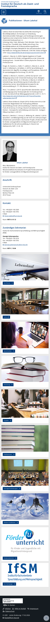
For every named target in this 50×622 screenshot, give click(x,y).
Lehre (5, 317)
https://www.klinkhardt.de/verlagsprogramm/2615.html (25, 53)
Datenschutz (8, 611)
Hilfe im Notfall (19, 609)
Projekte (6, 420)
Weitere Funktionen (9, 522)
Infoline (7, 609)
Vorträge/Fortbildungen (11, 488)
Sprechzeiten (8, 351)
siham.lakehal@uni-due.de (13, 216)
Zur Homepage (8, 584)
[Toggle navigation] (3, 12)
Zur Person (7, 283)
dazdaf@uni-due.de (12, 618)
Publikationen (8, 454)
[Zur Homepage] (25, 2)
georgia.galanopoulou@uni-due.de (16, 245)
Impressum (32, 609)
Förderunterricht (9, 558)
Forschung (7, 384)
